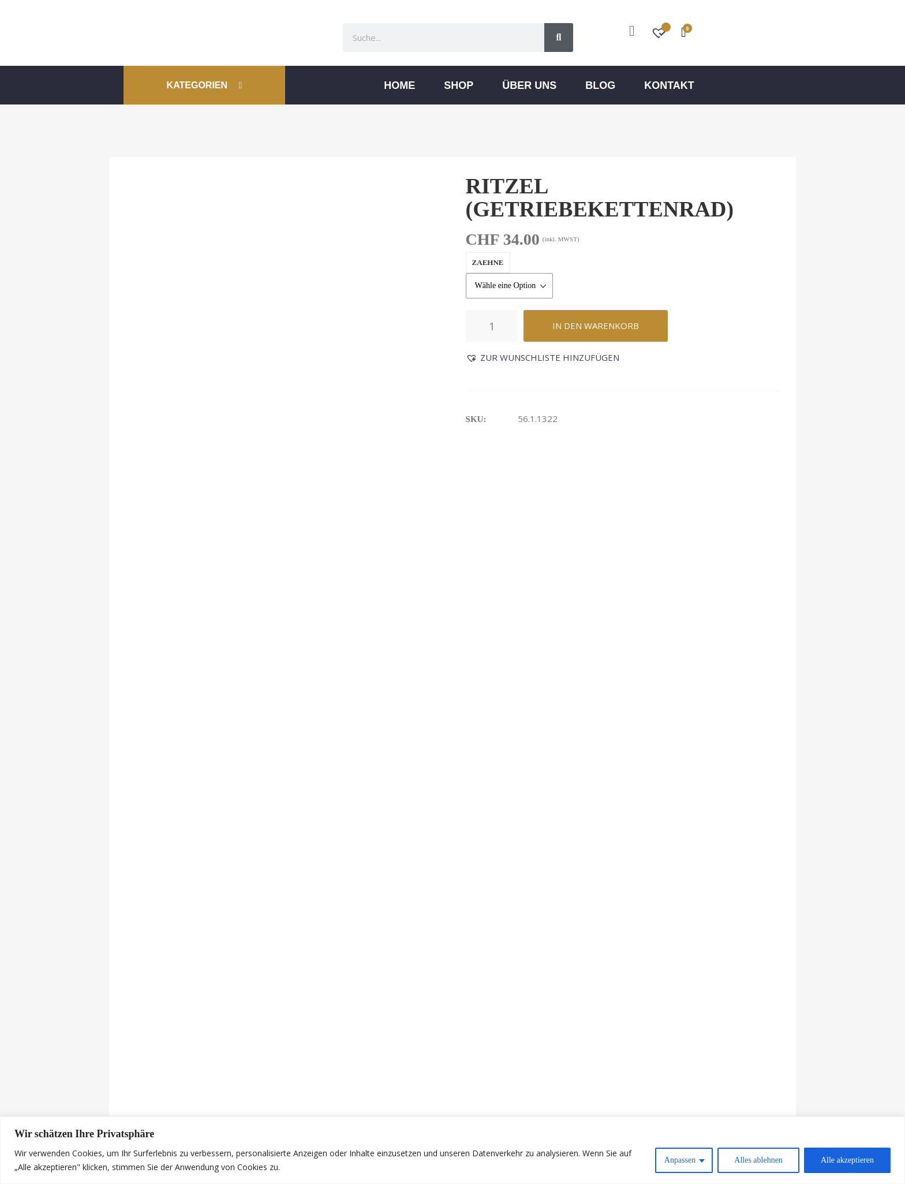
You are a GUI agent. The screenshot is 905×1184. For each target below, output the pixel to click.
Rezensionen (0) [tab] (483, 481)
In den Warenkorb (595, 325)
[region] (452, 1150)
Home (399, 85)
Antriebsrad (331, 692)
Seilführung (667, 692)
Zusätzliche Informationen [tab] (322, 481)
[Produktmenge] (492, 326)
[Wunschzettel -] (660, 34)
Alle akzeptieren (847, 1160)
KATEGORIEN (204, 85)
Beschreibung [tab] (164, 481)
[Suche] (558, 37)
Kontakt (669, 85)
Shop (458, 85)
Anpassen (679, 1160)
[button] (542, 357)
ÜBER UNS (529, 85)
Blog (600, 85)
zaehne (488, 262)
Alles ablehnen (758, 1160)
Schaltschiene (505, 692)
